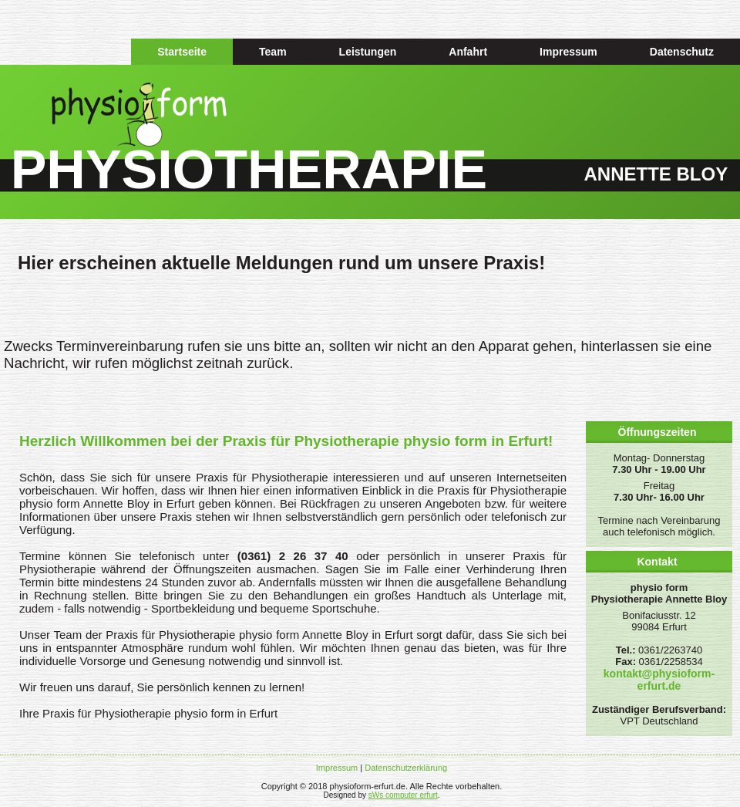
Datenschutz (682, 52)
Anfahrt (468, 52)
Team (273, 52)
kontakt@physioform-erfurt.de (659, 679)
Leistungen (368, 52)
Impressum (568, 52)
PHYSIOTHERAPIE (249, 170)
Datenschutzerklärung (406, 767)
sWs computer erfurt (403, 795)
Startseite (182, 52)
